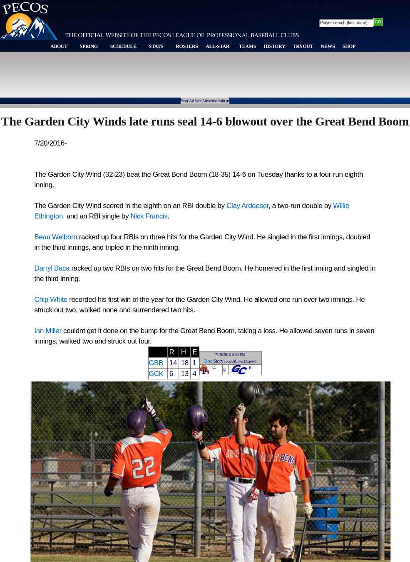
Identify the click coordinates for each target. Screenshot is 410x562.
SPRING (91, 46)
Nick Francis (148, 216)
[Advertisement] (153, 79)
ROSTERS (189, 46)
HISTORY (274, 46)
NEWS (328, 46)
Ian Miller (48, 331)
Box (208, 361)
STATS (158, 46)
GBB (156, 363)
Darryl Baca (52, 268)
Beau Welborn (56, 237)
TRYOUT (303, 46)
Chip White (51, 300)
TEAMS (247, 46)
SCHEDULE (126, 46)
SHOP (349, 46)
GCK (156, 374)
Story (218, 361)
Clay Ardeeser (247, 206)
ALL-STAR (220, 46)
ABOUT (61, 46)
